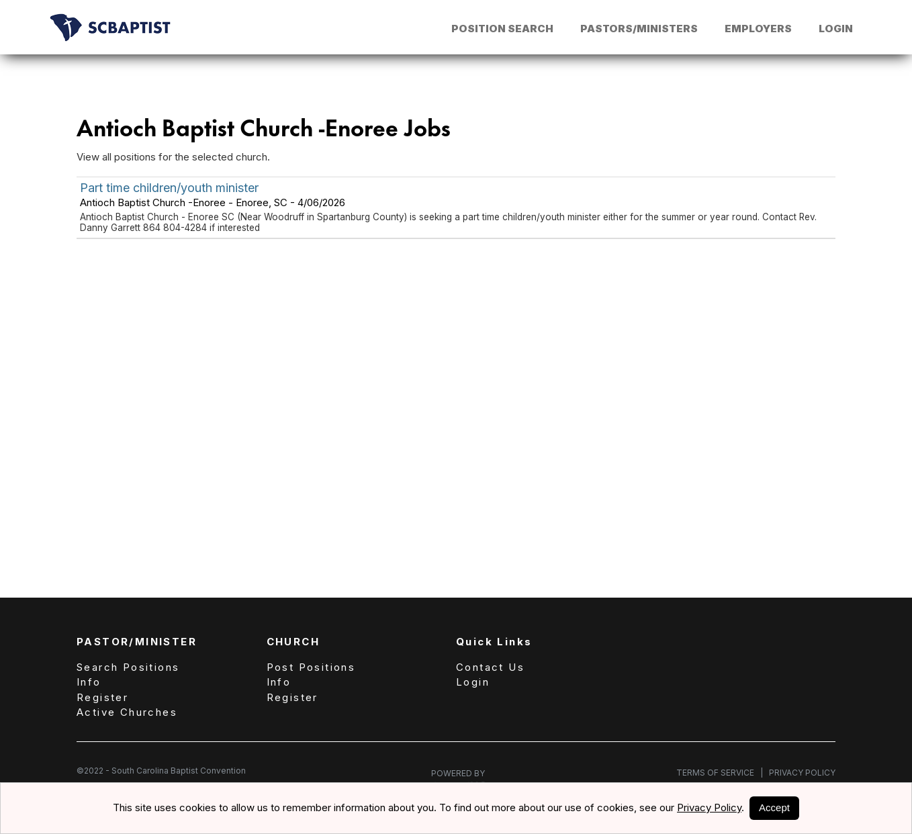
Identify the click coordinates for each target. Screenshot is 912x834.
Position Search (502, 28)
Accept (774, 807)
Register (102, 697)
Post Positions (311, 667)
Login (836, 28)
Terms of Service (719, 773)
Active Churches (127, 712)
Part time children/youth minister (169, 188)
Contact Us (490, 667)
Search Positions (128, 667)
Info (89, 682)
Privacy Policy (799, 773)
